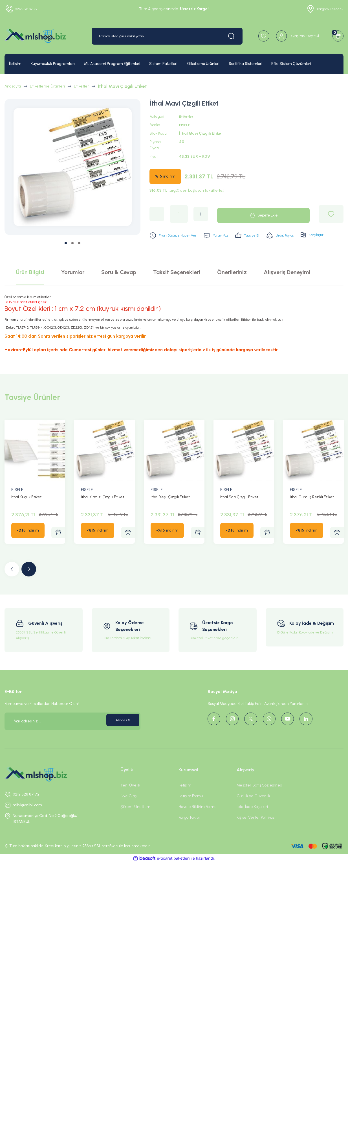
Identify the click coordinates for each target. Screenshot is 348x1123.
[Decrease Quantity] (156, 214)
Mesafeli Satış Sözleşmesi (260, 798)
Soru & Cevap (118, 285)
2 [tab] (72, 243)
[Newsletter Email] (72, 734)
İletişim (185, 798)
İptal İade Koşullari (252, 819)
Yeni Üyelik (130, 798)
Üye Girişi (128, 809)
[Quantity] (179, 214)
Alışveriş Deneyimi (287, 285)
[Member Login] (289, 36)
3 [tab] (79, 243)
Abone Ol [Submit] (120, 734)
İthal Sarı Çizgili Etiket (239, 510)
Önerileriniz (232, 285)
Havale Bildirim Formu (198, 819)
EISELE (185, 125)
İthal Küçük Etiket (26, 510)
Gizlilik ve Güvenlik (253, 809)
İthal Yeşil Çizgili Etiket (170, 510)
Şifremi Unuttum (135, 819)
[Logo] (35, 36)
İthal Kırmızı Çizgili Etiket (102, 510)
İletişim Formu (191, 809)
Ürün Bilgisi (30, 285)
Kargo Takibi (189, 830)
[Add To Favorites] (331, 214)
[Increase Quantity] (200, 214)
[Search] (159, 36)
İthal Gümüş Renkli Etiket (312, 510)
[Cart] (336, 36)
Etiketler (187, 116)
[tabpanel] (72, 167)
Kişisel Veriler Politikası (256, 830)
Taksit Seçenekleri (176, 285)
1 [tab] (66, 243)
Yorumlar (72, 285)
